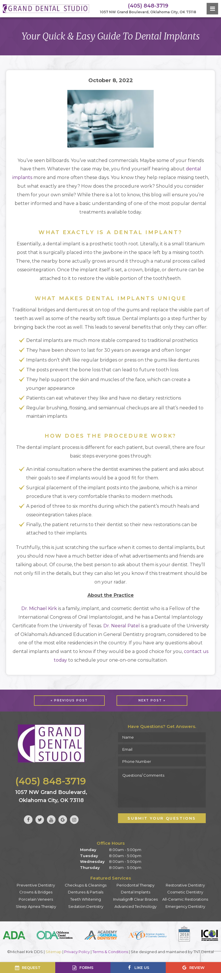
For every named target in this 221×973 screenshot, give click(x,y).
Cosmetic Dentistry (185, 892)
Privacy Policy (77, 951)
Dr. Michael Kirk (39, 608)
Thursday (90, 867)
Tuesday (89, 855)
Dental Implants (135, 892)
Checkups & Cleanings (85, 885)
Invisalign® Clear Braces (135, 899)
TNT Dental (203, 951)
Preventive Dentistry (36, 885)
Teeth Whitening (85, 899)
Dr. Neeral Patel (121, 625)
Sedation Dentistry (85, 906)
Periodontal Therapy (136, 885)
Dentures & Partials (85, 892)
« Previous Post (69, 700)
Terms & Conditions (110, 951)
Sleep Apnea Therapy (36, 906)
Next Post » (151, 700)
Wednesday (92, 861)
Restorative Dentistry (185, 885)
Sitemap (53, 951)
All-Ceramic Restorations (185, 899)
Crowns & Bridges (35, 892)
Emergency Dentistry (185, 906)
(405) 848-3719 (148, 5)
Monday (88, 849)
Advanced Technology (136, 906)
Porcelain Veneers (36, 899)
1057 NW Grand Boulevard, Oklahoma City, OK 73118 (148, 12)
